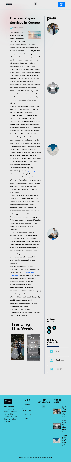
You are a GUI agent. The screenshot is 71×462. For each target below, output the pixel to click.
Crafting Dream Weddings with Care (64, 411)
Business (60, 376)
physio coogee (32, 171)
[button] (35, 3)
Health (59, 385)
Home (27, 405)
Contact (27, 419)
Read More (17, 354)
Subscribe (61, 4)
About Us (27, 414)
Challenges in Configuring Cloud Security (64, 441)
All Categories (26, 409)
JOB (57, 368)
